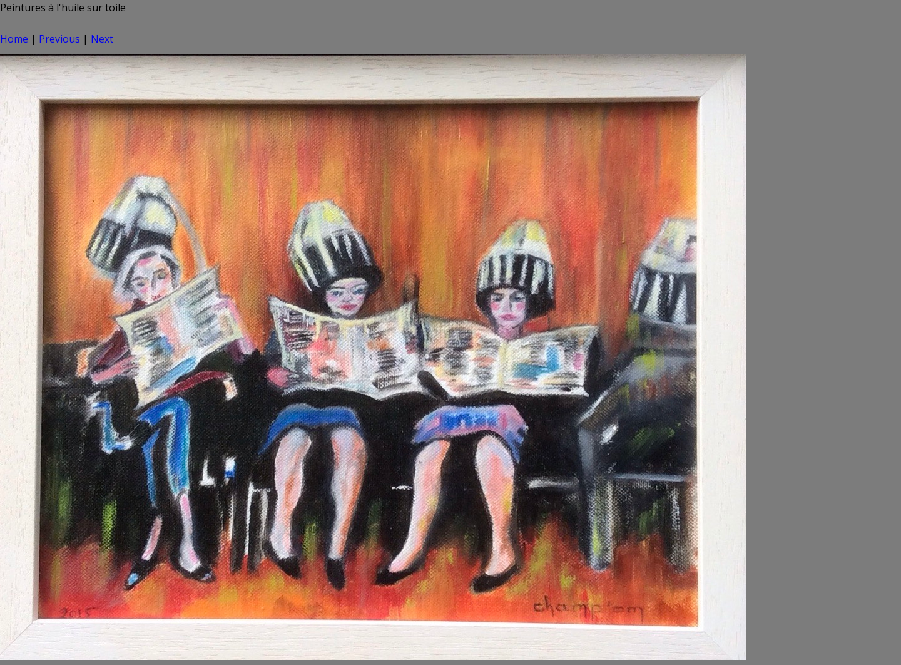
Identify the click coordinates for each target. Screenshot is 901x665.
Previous (59, 39)
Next (102, 39)
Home (14, 39)
